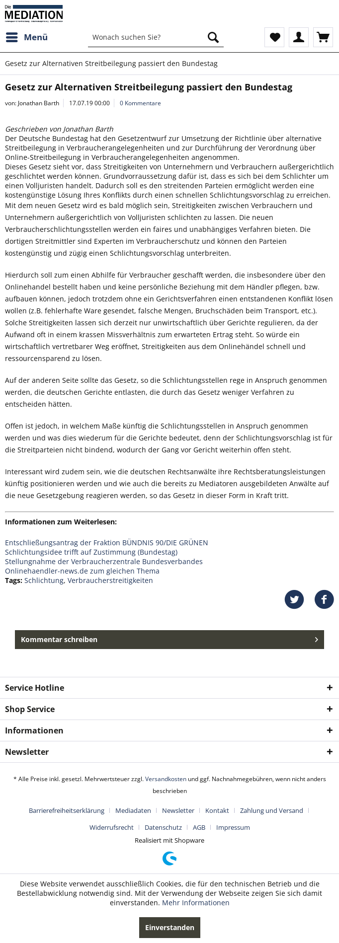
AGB (199, 827)
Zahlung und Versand (271, 810)
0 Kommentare (140, 103)
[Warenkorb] (323, 37)
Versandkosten (165, 779)
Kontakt (217, 810)
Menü (27, 36)
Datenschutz (163, 827)
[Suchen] (213, 37)
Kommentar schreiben (169, 638)
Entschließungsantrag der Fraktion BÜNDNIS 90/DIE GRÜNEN (106, 542)
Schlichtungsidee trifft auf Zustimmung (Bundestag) (91, 552)
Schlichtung (44, 580)
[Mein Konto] (299, 37)
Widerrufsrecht (111, 827)
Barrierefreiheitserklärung (66, 810)
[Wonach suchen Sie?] (156, 37)
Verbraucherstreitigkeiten (110, 580)
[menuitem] (26, 37)
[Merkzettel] (274, 37)
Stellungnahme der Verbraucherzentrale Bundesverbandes (104, 561)
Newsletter (178, 810)
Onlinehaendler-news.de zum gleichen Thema (82, 571)
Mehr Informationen (196, 902)
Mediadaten (133, 810)
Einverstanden (169, 927)
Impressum (233, 827)
